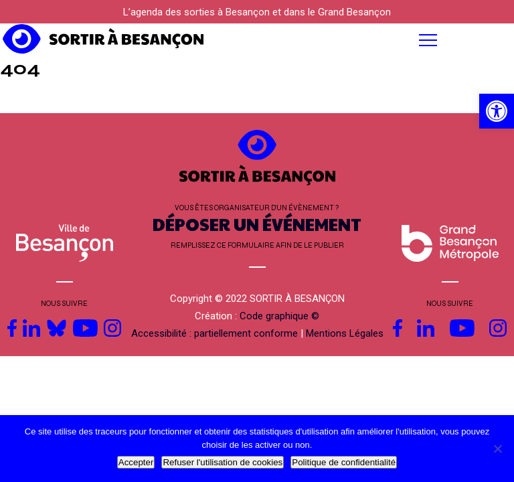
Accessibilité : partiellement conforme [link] (214, 333)
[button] (321, 40)
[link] (496, 111)
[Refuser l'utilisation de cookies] (497, 448)
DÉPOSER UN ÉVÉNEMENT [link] (257, 224)
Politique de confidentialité (344, 462)
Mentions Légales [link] (344, 333)
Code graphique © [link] (279, 316)
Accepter (136, 462)
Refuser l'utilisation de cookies (222, 462)
